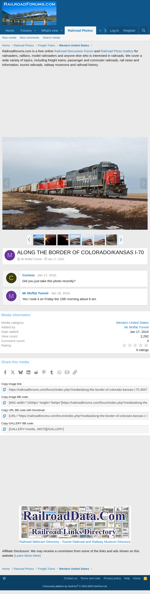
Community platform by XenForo (75, 584)
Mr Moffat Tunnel (31, 259)
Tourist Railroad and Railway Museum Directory (96, 539)
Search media (51, 37)
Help (127, 576)
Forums (26, 30)
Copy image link (11, 384)
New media (9, 37)
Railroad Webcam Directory (39, 539)
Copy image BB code (14, 396)
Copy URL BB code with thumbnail (23, 409)
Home (9, 30)
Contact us (70, 576)
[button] (35, 30)
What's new (49, 30)
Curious (28, 275)
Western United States (132, 322)
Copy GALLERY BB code (17, 421)
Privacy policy (112, 576)
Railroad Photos (80, 30)
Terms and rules (91, 576)
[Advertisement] (75, 102)
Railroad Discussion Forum (73, 51)
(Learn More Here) (27, 553)
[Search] (143, 30)
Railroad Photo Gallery (117, 51)
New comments (29, 37)
